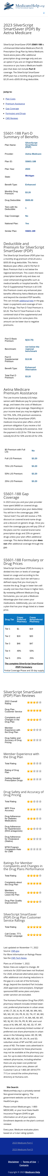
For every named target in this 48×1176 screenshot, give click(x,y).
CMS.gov (15, 951)
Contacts (23, 1165)
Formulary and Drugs (16, 113)
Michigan (29, 176)
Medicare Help (32, 1172)
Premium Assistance (15, 103)
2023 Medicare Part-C (22, 1142)
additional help (26, 300)
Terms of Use (29, 1161)
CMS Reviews (12, 118)
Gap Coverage (12, 108)
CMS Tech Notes (19, 958)
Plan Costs (10, 98)
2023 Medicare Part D (22, 1149)
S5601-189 (30, 231)
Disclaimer (13, 1161)
